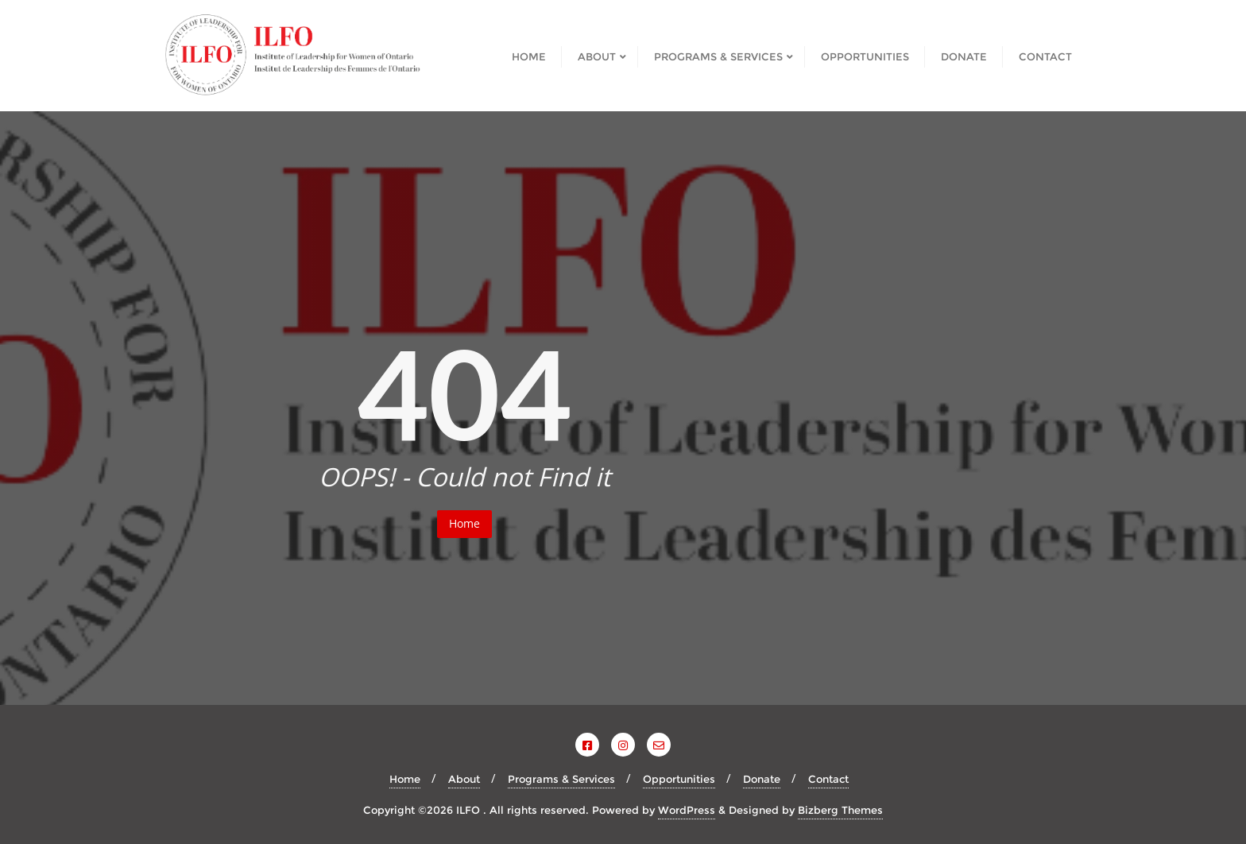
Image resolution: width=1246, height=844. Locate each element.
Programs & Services (561, 778)
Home (464, 523)
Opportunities (679, 778)
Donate (761, 778)
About (464, 778)
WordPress (686, 809)
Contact (828, 778)
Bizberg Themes (840, 809)
